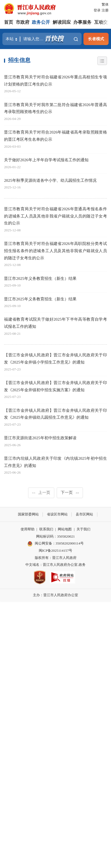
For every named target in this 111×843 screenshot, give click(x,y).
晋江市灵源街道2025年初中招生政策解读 (40, 437)
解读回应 (62, 22)
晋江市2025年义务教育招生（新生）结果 (40, 278)
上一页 (41, 492)
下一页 (70, 492)
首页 (8, 22)
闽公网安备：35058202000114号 (55, 543)
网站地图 (65, 529)
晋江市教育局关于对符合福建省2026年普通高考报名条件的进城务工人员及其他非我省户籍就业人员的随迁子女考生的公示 (55, 216)
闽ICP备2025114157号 (55, 550)
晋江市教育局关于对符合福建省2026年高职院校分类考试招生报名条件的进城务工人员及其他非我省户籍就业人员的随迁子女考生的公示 (55, 250)
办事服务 (82, 22)
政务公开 (41, 22)
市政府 (22, 22)
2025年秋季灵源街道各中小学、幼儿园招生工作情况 (50, 180)
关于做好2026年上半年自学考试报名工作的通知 (46, 160)
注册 (105, 10)
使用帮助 (28, 529)
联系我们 (46, 529)
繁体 (105, 4)
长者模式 (96, 39)
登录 (97, 10)
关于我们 (83, 529)
